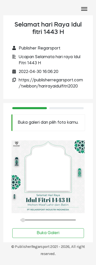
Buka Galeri (48, 233)
